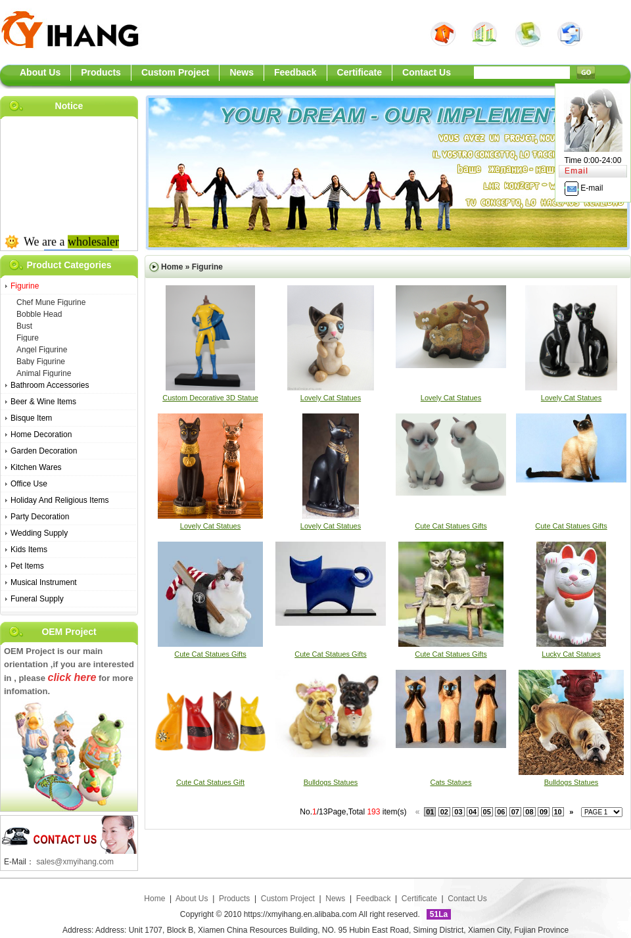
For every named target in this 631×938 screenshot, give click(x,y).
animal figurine (43, 373)
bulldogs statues (331, 782)
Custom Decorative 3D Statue (210, 398)
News (335, 898)
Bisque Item (31, 418)
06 (501, 812)
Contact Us (467, 898)
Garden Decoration (44, 451)
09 (544, 812)
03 (458, 812)
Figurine (25, 286)
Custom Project (288, 898)
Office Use (29, 483)
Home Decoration (41, 434)
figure (27, 337)
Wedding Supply (39, 533)
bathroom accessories (50, 385)
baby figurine (40, 361)
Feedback (373, 898)
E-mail (584, 188)
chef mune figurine (50, 302)
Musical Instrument (44, 582)
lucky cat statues (571, 654)
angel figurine (41, 349)
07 (515, 812)
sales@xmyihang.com (75, 861)
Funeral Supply (37, 598)
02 (444, 812)
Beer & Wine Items (43, 401)
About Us (192, 898)
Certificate (419, 898)
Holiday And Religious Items (59, 500)
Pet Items (27, 566)
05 (487, 812)
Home (172, 266)
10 (558, 812)
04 (473, 812)
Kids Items (29, 549)
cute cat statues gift (210, 782)
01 (430, 812)
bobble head (39, 314)
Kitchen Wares (36, 467)
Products (234, 898)
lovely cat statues (330, 398)
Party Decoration (40, 516)
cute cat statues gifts (450, 526)
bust (24, 326)
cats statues (451, 782)
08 (529, 812)
